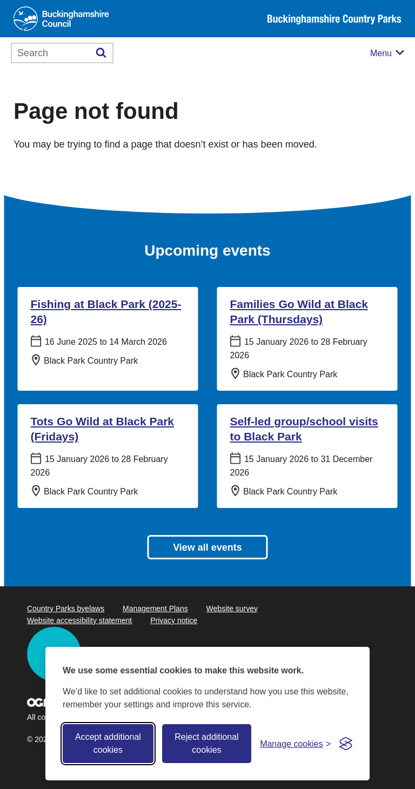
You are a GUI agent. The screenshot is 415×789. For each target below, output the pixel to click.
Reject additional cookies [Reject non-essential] (206, 743)
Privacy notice (173, 620)
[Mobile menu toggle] (387, 53)
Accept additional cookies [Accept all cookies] (108, 743)
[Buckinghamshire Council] (61, 18)
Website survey (232, 608)
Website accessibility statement (79, 620)
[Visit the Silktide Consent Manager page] (345, 743)
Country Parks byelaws (65, 608)
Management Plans (155, 608)
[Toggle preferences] (295, 744)
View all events (207, 547)
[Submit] (101, 53)
